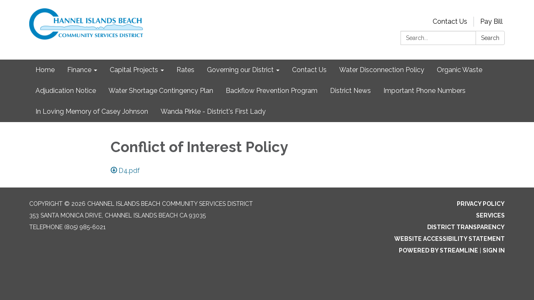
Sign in (494, 250)
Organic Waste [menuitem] (459, 70)
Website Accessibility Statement (449, 238)
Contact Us (450, 21)
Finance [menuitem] (79, 70)
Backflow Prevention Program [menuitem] (271, 91)
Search (490, 38)
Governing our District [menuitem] (240, 70)
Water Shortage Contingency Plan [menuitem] (160, 91)
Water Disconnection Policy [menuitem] (381, 70)
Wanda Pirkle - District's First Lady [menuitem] (213, 111)
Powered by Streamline (438, 250)
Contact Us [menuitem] (309, 70)
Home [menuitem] (45, 70)
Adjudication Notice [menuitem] (65, 91)
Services (490, 215)
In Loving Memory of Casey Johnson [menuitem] (91, 111)
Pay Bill (491, 21)
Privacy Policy (481, 203)
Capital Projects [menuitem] (134, 70)
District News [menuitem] (350, 91)
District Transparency (466, 227)
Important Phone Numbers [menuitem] (424, 91)
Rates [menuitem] (185, 70)
